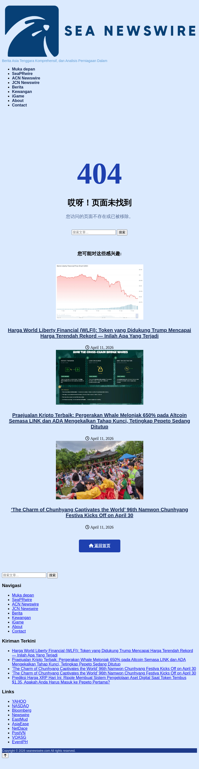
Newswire (20, 715)
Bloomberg (21, 710)
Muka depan (23, 69)
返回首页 (99, 546)
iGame (18, 96)
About (17, 100)
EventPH (20, 742)
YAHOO (19, 701)
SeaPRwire (22, 73)
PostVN (18, 733)
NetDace (19, 728)
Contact (19, 105)
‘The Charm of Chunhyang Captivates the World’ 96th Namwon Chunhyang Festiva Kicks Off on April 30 (99, 512)
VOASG (19, 737)
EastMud (20, 719)
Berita (17, 87)
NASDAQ (20, 706)
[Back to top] (5, 755)
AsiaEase (20, 724)
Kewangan (22, 91)
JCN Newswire (25, 82)
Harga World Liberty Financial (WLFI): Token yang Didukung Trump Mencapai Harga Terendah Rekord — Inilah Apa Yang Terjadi (99, 333)
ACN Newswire (26, 78)
